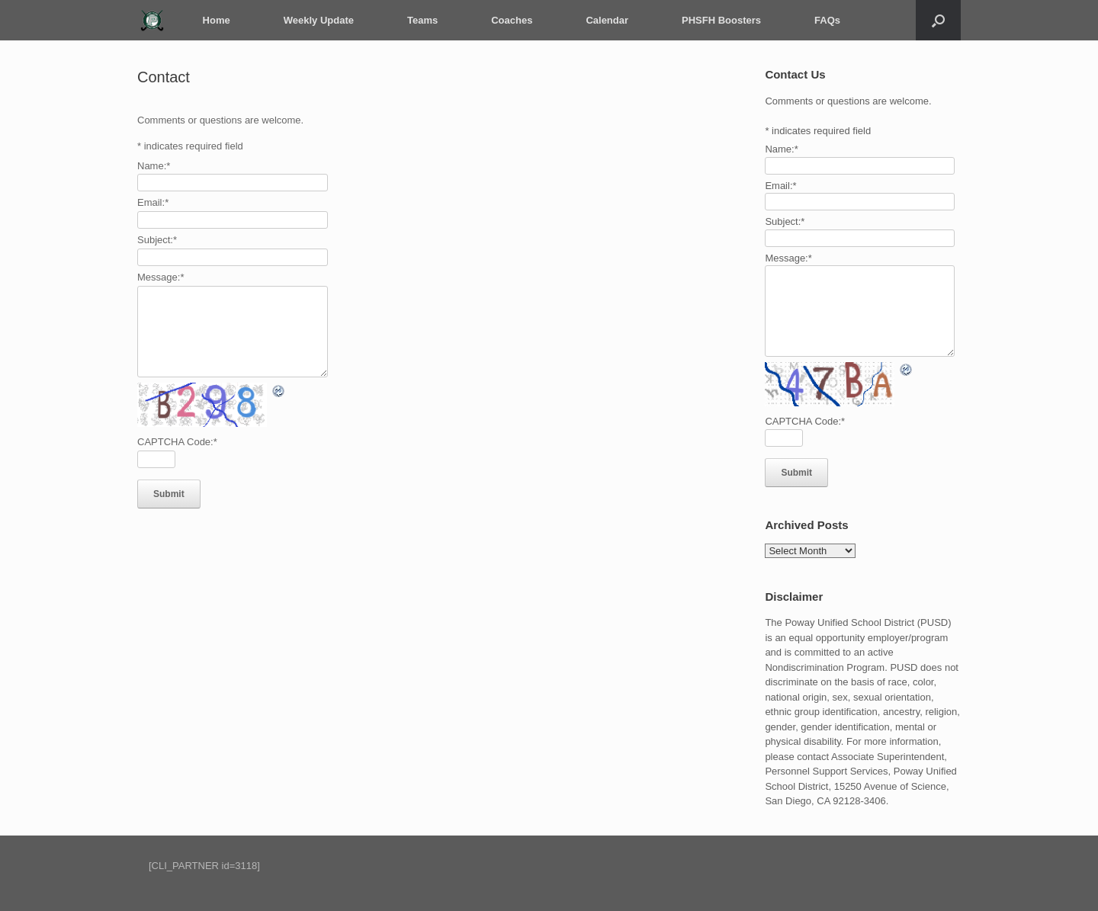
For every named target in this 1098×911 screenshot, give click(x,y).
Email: (153, 202)
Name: (153, 166)
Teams (420, 20)
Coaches (510, 20)
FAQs (825, 20)
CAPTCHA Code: (177, 441)
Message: (160, 277)
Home (214, 20)
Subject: (157, 239)
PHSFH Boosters (719, 20)
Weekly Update (316, 20)
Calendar (605, 20)
